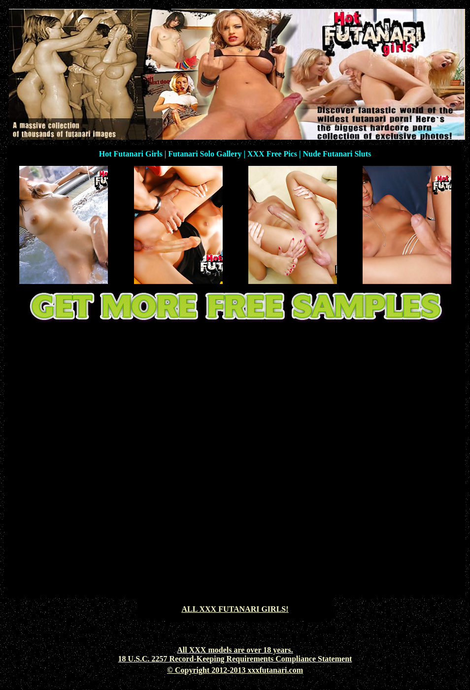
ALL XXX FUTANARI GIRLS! (234, 609)
